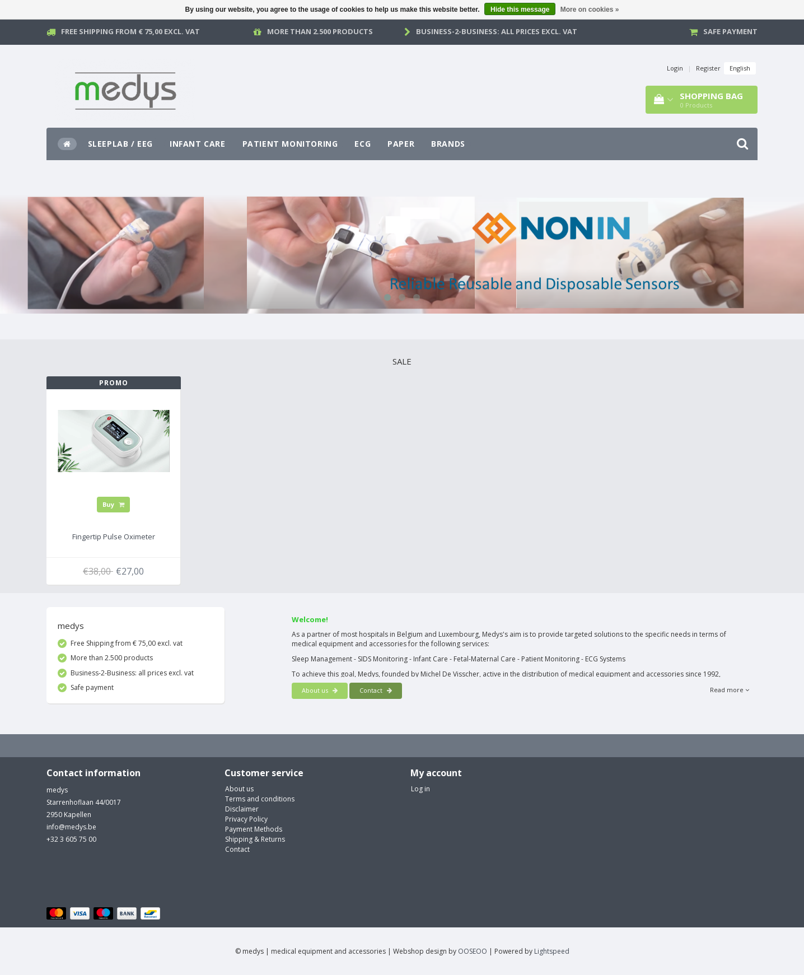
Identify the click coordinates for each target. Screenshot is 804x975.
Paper (400, 143)
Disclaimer (242, 809)
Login (675, 68)
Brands (448, 143)
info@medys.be (71, 827)
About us (320, 690)
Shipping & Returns (255, 839)
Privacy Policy (246, 819)
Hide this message (519, 9)
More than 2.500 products (320, 31)
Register (708, 68)
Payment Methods (253, 829)
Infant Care (198, 143)
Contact (375, 690)
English (740, 68)
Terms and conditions (260, 799)
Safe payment (730, 31)
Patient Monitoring (290, 143)
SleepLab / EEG (120, 143)
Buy (113, 504)
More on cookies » (589, 9)
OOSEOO (472, 951)
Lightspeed (551, 951)
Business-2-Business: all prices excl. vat (496, 31)
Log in (420, 789)
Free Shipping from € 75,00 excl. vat (130, 31)
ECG (362, 143)
